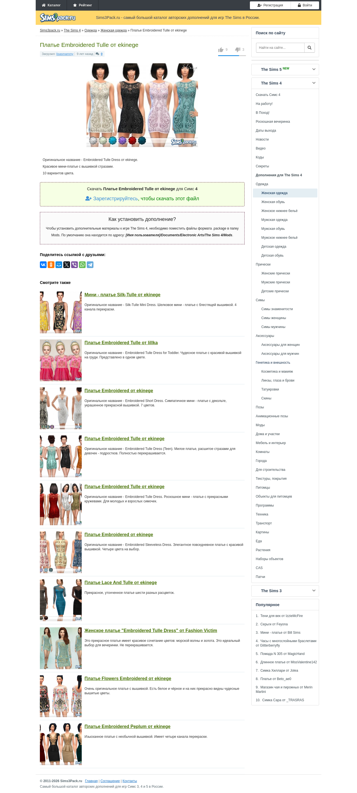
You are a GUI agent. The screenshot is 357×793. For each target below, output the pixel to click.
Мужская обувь (273, 229)
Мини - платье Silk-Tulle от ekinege (122, 294)
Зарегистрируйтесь (111, 198)
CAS (259, 568)
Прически (263, 264)
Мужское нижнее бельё (279, 238)
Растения (263, 550)
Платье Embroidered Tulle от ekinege (125, 438)
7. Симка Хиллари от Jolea (277, 671)
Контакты (129, 781)
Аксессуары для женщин (280, 345)
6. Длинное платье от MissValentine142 (286, 662)
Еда (259, 541)
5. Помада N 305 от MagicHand (280, 654)
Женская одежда (274, 193)
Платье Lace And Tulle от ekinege (121, 582)
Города (261, 461)
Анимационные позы (272, 416)
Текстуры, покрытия (271, 479)
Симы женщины (273, 318)
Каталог (51, 5)
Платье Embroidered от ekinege (119, 390)
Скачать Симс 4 (268, 95)
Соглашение (110, 781)
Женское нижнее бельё (279, 211)
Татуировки (270, 389)
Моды (260, 425)
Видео (261, 148)
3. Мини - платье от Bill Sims (278, 633)
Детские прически (275, 291)
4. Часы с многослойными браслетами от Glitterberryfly (286, 643)
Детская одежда (273, 247)
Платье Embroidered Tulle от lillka (121, 342)
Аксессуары (265, 336)
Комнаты (262, 452)
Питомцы (263, 488)
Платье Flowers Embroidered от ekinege (128, 678)
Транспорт (264, 523)
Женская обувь (273, 202)
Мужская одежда (274, 220)
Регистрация (270, 5)
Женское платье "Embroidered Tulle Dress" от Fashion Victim (151, 630)
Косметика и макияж (277, 371)
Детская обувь (272, 255)
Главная (91, 781)
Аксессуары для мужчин (280, 354)
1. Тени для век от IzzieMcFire (279, 616)
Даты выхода (266, 130)
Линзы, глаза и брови (278, 380)
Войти (305, 5)
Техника (262, 514)
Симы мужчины (273, 327)
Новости (262, 139)
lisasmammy (64, 54)
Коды (260, 157)
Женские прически (275, 273)
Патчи (260, 577)
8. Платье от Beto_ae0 (273, 679)
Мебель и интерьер (271, 443)
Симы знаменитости (277, 309)
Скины (266, 398)
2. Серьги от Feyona (272, 624)
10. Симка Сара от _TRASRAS (280, 700)
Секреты (262, 166)
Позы (260, 407)
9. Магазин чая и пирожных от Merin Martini (284, 689)
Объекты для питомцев (274, 496)
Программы (265, 505)
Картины (262, 532)
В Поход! (262, 113)
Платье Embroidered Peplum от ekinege (127, 726)
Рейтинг (82, 5)
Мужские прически (275, 282)
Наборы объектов (269, 559)
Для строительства (270, 470)
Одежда (262, 184)
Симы (260, 300)
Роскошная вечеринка (273, 122)
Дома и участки (268, 434)
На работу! (264, 104)
